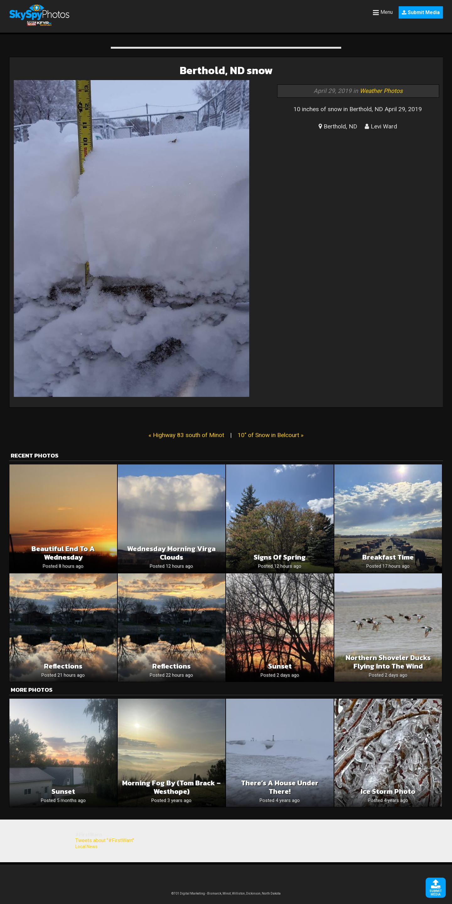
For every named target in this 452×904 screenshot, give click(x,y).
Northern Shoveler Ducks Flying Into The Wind (388, 661)
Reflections (63, 666)
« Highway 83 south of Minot (186, 435)
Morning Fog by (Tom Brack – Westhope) (171, 787)
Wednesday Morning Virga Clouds (171, 552)
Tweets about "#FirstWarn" (104, 840)
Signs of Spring (280, 557)
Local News (86, 846)
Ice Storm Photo (388, 791)
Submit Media (421, 12)
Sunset (280, 666)
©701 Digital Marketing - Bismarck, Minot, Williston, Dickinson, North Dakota (226, 893)
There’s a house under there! (279, 787)
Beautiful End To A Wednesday (63, 552)
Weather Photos (381, 91)
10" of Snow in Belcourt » (271, 435)
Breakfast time (388, 557)
